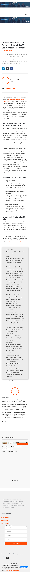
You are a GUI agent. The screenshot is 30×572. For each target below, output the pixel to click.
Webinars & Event (11, 88)
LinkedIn (4, 421)
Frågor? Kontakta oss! (12, 570)
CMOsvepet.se (5, 523)
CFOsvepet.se (5, 517)
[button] (26, 14)
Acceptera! (24, 567)
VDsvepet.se (4, 520)
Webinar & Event (15, 381)
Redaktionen (19, 79)
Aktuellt (8, 381)
